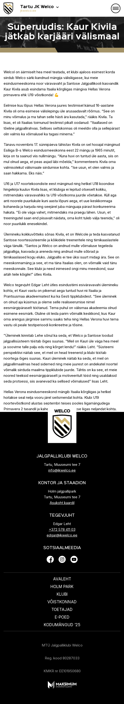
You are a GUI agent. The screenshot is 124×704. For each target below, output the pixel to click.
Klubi (62, 594)
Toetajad (62, 609)
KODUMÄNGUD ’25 (62, 624)
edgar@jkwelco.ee (62, 535)
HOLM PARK (62, 586)
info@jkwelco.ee (62, 470)
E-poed (62, 617)
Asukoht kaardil (62, 502)
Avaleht (62, 579)
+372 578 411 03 (62, 529)
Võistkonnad (62, 601)
